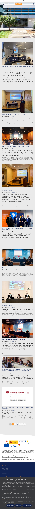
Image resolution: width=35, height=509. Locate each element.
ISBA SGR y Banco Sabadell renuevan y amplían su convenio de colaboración (17, 229)
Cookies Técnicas (6, 490)
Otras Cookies (5, 500)
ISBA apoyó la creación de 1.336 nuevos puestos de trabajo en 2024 (17, 67)
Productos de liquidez (5, 468)
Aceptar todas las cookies (27, 505)
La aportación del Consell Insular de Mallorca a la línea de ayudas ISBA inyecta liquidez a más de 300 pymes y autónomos (17, 371)
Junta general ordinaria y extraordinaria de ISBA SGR (16, 339)
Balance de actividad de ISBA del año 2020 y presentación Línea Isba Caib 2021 (17, 304)
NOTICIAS (13, 116)
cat (19, 1)
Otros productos (4, 470)
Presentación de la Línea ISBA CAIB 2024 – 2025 (13, 114)
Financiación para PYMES (5, 473)
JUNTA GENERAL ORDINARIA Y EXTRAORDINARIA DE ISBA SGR (16, 267)
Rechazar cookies (18, 505)
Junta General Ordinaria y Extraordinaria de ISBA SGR (16, 146)
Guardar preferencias (10, 505)
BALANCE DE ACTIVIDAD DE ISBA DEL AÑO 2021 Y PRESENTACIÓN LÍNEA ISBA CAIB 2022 (17, 189)
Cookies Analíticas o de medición (9, 494)
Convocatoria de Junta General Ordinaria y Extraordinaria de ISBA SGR (17, 408)
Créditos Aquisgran (5, 469)
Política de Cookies (22, 489)
